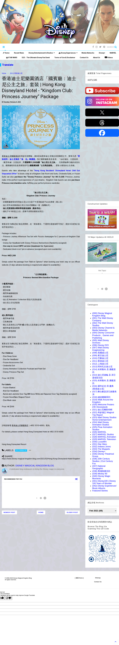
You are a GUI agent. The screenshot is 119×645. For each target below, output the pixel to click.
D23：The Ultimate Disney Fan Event (36, 57)
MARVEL (113, 53)
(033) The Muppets (101, 449)
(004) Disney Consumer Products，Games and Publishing (103, 335)
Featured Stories (100, 491)
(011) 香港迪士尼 (16, 73)
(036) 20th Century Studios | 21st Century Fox (102, 461)
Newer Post (9, 512)
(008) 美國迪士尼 (100, 353)
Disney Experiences (68, 53)
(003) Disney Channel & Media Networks (103, 329)
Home (6, 53)
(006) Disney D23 (100, 345)
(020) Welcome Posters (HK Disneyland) (103, 405)
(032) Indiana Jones (101, 446)
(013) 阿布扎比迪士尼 (102, 366)
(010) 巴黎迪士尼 (100, 358)
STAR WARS (11, 57)
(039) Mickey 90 (99, 474)
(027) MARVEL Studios (103, 434)
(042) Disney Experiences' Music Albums (104, 487)
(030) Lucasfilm (99, 442)
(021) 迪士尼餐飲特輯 (102, 410)
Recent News (19, 53)
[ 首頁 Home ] (79, 578)
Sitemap (98, 578)
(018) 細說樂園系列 (101, 397)
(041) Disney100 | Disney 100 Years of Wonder (104, 482)
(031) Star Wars (99, 444)
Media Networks (88, 53)
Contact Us (84, 57)
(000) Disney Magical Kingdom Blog (102, 314)
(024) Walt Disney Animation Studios (100, 423)
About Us (96, 57)
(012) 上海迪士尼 (100, 364)
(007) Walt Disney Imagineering (100, 348)
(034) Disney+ (98, 451)
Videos (109, 57)
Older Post (72, 512)
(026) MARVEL (99, 432)
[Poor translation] (8, 598)
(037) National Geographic (98, 467)
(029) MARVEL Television (104, 439)
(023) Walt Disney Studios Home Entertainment (104, 418)
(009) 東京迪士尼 (100, 355)
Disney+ (102, 53)
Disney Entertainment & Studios (42, 53)
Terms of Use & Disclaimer (64, 57)
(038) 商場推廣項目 (101, 471)
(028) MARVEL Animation (104, 437)
